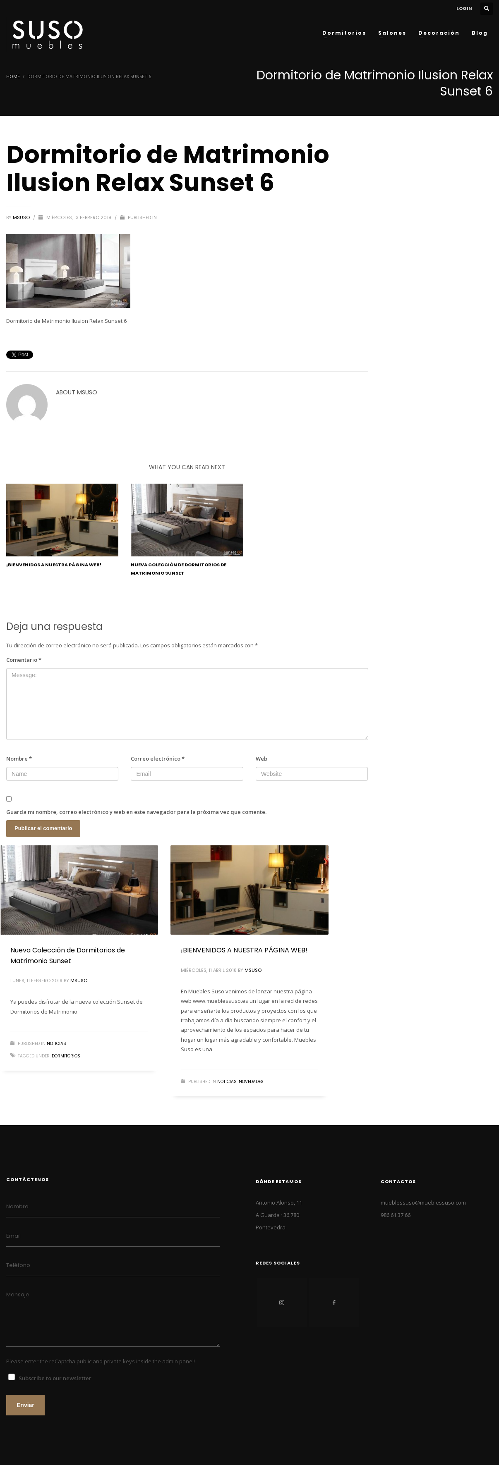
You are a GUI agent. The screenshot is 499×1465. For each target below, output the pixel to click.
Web (261, 758)
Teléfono (18, 1265)
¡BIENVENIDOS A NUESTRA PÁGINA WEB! (53, 564)
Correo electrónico (158, 758)
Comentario (23, 659)
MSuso (22, 217)
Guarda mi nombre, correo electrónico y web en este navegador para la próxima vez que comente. (136, 812)
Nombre (19, 758)
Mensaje (17, 1294)
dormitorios (66, 1056)
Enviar (25, 1405)
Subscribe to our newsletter (55, 1378)
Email (13, 1236)
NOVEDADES (251, 1081)
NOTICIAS (56, 1043)
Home (13, 76)
